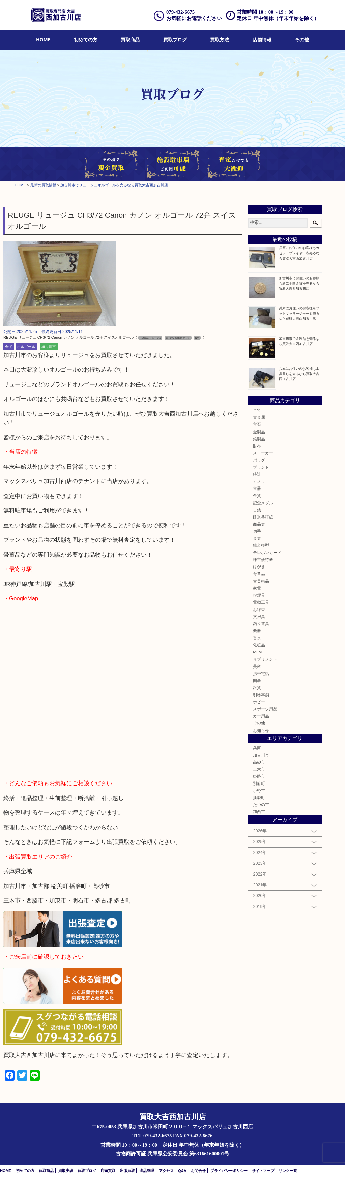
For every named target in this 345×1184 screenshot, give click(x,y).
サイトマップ (263, 1170)
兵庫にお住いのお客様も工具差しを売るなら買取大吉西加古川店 (299, 374)
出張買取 (127, 1170)
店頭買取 (107, 1170)
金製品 (259, 432)
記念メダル (263, 503)
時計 (257, 474)
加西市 (259, 811)
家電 (257, 588)
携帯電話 (261, 673)
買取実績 (65, 1170)
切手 (257, 531)
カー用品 (261, 716)
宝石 (257, 424)
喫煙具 (259, 595)
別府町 (259, 783)
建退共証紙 (263, 517)
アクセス (166, 1170)
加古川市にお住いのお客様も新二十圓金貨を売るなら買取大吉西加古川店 (299, 283)
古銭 (257, 510)
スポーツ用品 (265, 709)
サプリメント (265, 659)
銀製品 (259, 439)
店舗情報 (262, 39)
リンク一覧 (288, 1170)
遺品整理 (146, 1170)
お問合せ (198, 1170)
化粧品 (259, 645)
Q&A (182, 1170)
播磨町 (259, 797)
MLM (257, 652)
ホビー (259, 702)
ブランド (261, 467)
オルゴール (26, 346)
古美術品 (261, 581)
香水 (257, 637)
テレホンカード (267, 552)
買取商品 (130, 39)
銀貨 (257, 687)
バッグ (259, 460)
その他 (302, 39)
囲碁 (257, 680)
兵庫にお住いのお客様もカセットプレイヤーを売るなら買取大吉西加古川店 (299, 253)
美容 (257, 666)
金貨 (257, 495)
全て (8, 346)
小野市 (259, 790)
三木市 (259, 769)
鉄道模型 (261, 545)
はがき (259, 566)
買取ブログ (175, 39)
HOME (43, 39)
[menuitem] (43, 40)
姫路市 (259, 776)
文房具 (259, 616)
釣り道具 (261, 623)
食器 (257, 488)
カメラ (259, 481)
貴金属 (259, 417)
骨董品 (259, 573)
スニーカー (263, 453)
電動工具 (261, 602)
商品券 (259, 524)
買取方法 (219, 39)
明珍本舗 (261, 694)
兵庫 (257, 748)
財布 (257, 446)
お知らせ (261, 730)
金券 (257, 538)
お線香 (259, 609)
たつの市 (261, 804)
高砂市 (259, 762)
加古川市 (48, 346)
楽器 (257, 630)
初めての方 (85, 39)
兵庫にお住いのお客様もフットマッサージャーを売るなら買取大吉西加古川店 (299, 313)
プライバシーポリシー (229, 1170)
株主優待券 (263, 559)
